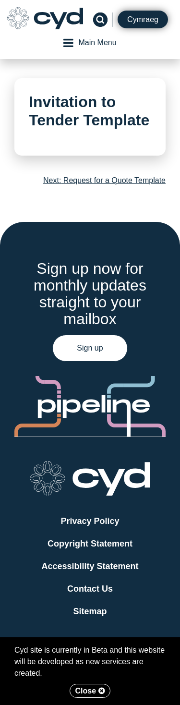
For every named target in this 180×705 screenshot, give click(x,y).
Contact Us (90, 589)
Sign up (90, 348)
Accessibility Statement (89, 566)
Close (90, 691)
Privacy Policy (89, 521)
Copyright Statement (90, 543)
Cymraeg (142, 19)
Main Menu (89, 43)
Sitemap (90, 611)
